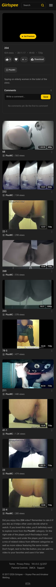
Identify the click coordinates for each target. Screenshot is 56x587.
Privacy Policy (23, 564)
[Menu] (51, 5)
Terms (12, 564)
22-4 (4, 509)
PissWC (10, 70)
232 (4, 191)
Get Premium (28, 36)
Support (41, 568)
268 (4, 271)
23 (3, 470)
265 (4, 311)
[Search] (43, 5)
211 (4, 390)
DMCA (32, 568)
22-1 (4, 231)
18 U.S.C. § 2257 (39, 564)
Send (45, 97)
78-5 (4, 350)
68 (3, 151)
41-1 (4, 430)
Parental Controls (19, 568)
